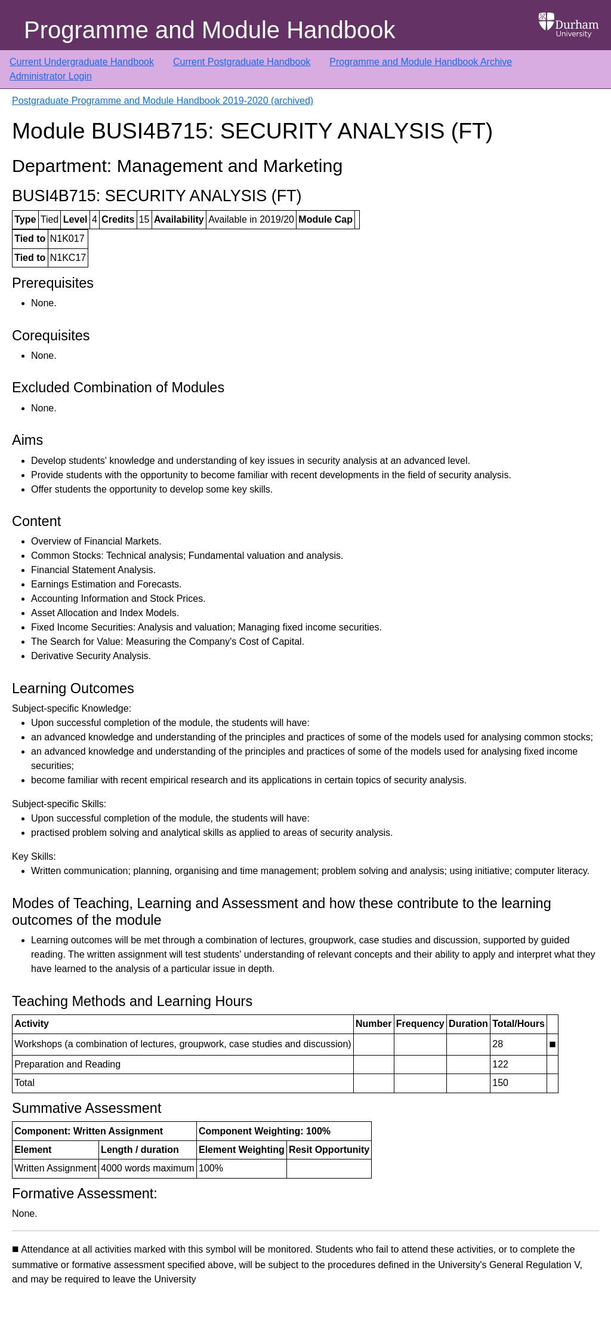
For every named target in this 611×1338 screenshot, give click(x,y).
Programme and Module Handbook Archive (420, 62)
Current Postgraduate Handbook (241, 62)
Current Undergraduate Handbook (82, 62)
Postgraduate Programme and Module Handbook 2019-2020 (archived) (162, 101)
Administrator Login (51, 76)
